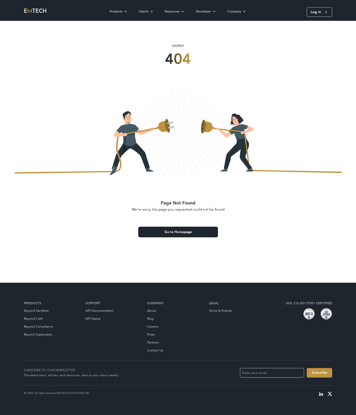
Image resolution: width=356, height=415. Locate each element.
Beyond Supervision (38, 334)
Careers (152, 326)
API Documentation (100, 311)
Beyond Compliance (38, 326)
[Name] (319, 373)
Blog (150, 319)
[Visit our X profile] (330, 394)
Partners (153, 342)
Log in (319, 12)
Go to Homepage (178, 232)
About (151, 311)
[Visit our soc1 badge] (309, 314)
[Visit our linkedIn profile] (321, 394)
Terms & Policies (220, 311)
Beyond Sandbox (36, 311)
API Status (93, 319)
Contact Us (155, 350)
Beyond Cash (33, 319)
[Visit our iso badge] (326, 314)
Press (151, 334)
